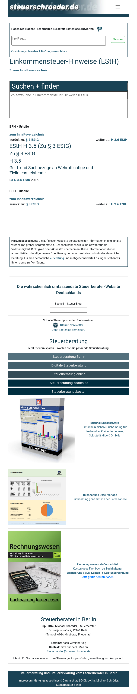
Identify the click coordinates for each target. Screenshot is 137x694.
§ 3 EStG (32, 140)
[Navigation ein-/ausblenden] (118, 6)
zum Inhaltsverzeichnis (29, 70)
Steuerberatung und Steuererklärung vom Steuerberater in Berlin (68, 673)
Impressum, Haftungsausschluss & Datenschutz (48, 680)
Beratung (58, 258)
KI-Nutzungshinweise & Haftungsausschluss (39, 51)
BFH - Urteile (19, 126)
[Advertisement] (69, 109)
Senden (118, 39)
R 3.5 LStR (22, 180)
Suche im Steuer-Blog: (68, 303)
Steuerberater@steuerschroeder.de (68, 651)
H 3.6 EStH (119, 140)
